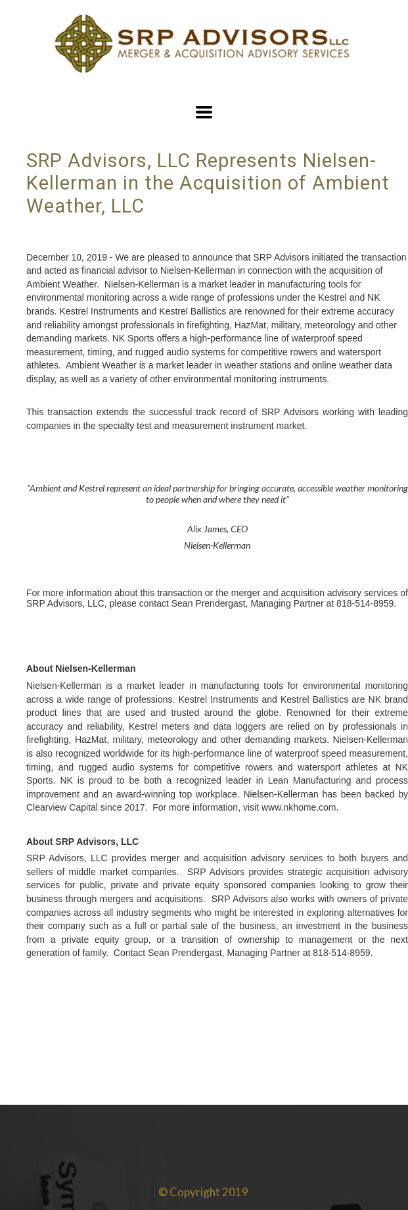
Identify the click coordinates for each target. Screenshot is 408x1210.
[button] (204, 112)
